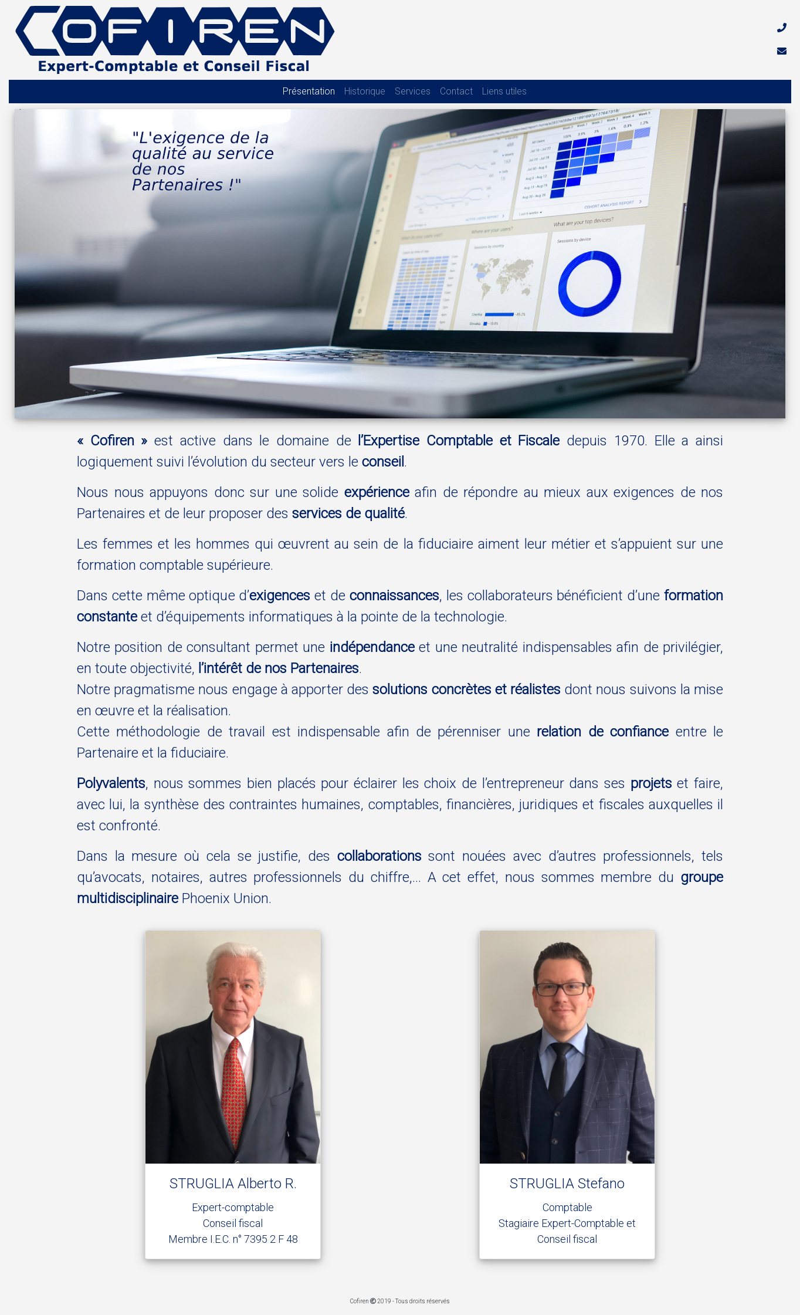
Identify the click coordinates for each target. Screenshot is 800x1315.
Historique (364, 91)
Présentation (309, 91)
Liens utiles (504, 91)
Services (412, 91)
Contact (456, 91)
